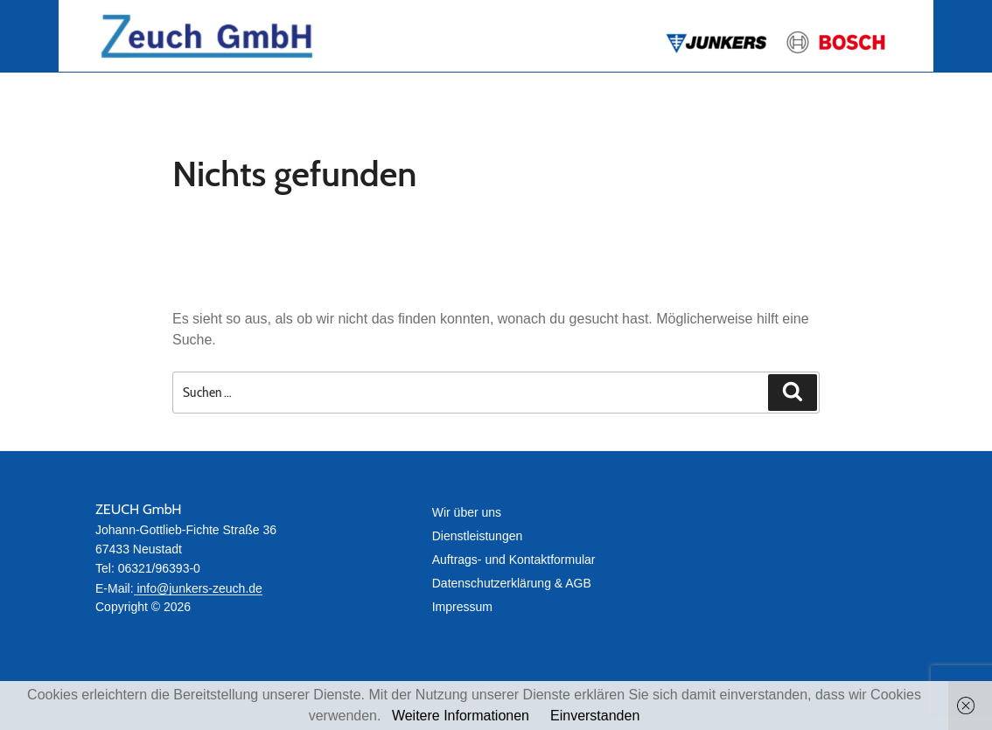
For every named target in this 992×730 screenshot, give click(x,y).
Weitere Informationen (460, 715)
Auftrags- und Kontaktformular (514, 560)
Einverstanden (594, 715)
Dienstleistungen (477, 536)
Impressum (462, 607)
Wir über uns (466, 512)
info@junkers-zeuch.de (198, 588)
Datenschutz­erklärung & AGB (511, 583)
